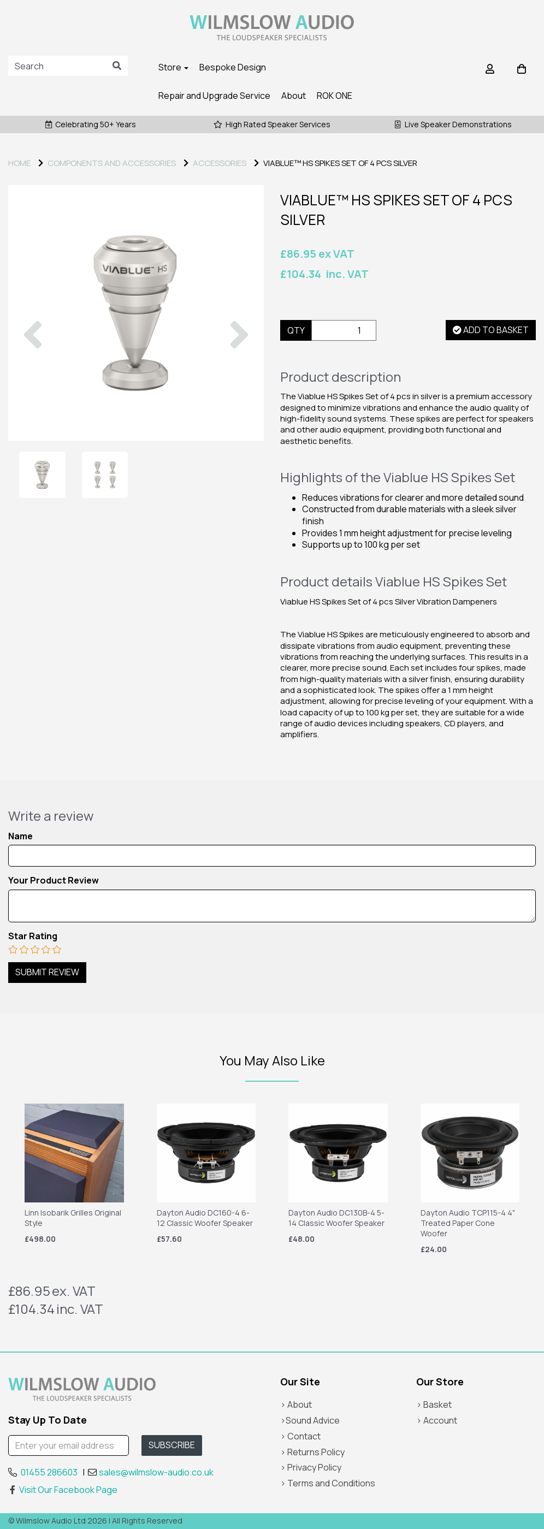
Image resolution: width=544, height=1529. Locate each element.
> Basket (434, 1404)
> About (296, 1404)
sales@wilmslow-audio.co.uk (156, 1472)
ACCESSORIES (219, 163)
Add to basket (491, 330)
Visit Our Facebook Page (62, 1490)
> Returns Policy (312, 1452)
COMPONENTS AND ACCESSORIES (112, 163)
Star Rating (32, 936)
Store (173, 67)
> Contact (300, 1436)
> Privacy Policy (310, 1467)
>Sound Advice (310, 1420)
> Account (436, 1420)
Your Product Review (53, 880)
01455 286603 (49, 1472)
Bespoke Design (232, 67)
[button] (33, 377)
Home (19, 163)
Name (20, 836)
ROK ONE (334, 96)
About (293, 96)
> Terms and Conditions (327, 1483)
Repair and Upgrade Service (214, 96)
